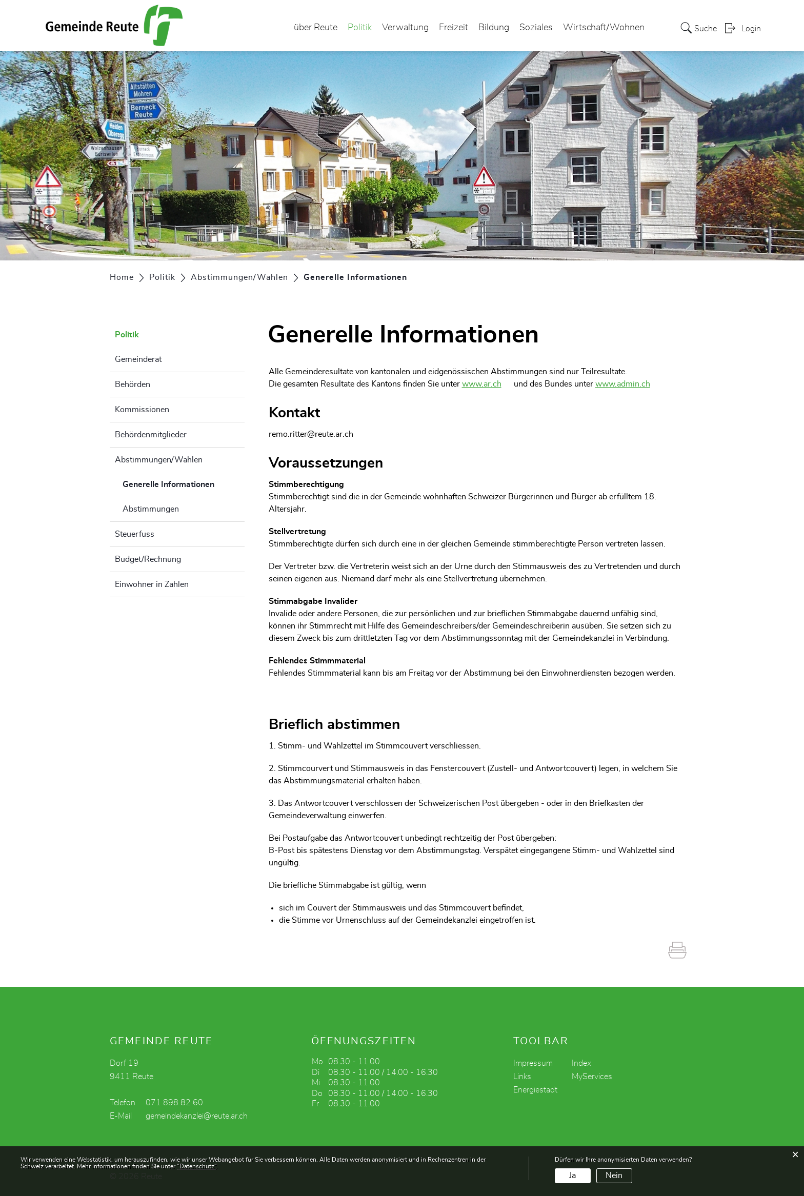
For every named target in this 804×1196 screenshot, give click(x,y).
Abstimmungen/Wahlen (159, 460)
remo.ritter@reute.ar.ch (311, 434)
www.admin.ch (627, 384)
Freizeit (453, 27)
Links (522, 1076)
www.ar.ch (487, 384)
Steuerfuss (134, 534)
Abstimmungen (151, 509)
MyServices (592, 1076)
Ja (572, 1175)
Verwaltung (405, 27)
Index (581, 1063)
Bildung (493, 27)
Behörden (132, 384)
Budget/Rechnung (148, 559)
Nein (614, 1175)
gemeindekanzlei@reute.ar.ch (197, 1116)
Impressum (533, 1063)
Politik (360, 27)
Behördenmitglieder (151, 435)
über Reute (315, 27)
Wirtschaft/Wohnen (604, 27)
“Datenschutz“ (196, 1166)
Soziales (536, 27)
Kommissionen (142, 410)
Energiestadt (535, 1090)
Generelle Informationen (184, 483)
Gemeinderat (138, 359)
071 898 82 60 (174, 1103)
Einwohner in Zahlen (152, 584)
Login (751, 29)
